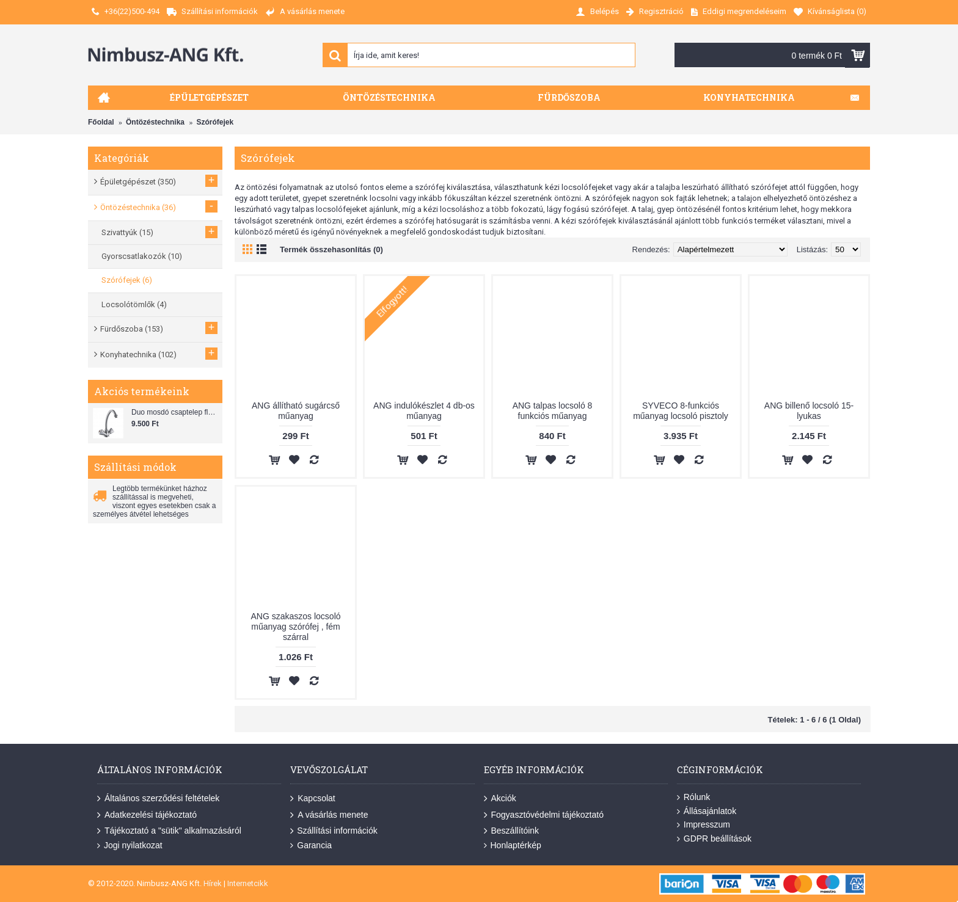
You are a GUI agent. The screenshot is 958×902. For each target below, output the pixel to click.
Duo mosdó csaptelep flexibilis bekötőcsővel (175, 412)
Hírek (212, 883)
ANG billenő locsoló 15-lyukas (809, 411)
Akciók (500, 798)
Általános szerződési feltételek (158, 798)
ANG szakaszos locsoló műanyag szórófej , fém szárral (295, 626)
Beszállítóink (511, 831)
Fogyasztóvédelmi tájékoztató (544, 814)
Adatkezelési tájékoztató (147, 814)
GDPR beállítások (714, 839)
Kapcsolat (312, 798)
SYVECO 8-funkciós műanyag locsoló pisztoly (680, 411)
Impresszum (703, 825)
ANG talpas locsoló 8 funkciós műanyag (553, 411)
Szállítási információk (334, 831)
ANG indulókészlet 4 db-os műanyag (424, 411)
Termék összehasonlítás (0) (331, 249)
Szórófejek (214, 122)
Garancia (311, 845)
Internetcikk (247, 883)
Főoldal (101, 122)
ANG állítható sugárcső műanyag (296, 411)
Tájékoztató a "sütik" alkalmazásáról (169, 831)
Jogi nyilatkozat (130, 845)
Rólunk (694, 797)
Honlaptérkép (512, 845)
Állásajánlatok (706, 811)
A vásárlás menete (329, 814)
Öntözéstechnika (155, 122)
